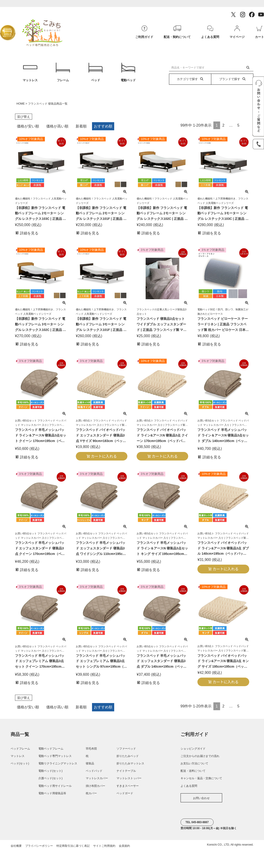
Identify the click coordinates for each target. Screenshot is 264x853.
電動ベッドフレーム (50, 750)
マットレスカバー (97, 780)
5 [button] (238, 127)
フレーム (63, 73)
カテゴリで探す (190, 79)
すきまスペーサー (128, 788)
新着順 (81, 128)
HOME (20, 105)
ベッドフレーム (20, 750)
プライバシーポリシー (39, 848)
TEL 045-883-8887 (197, 824)
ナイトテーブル (126, 773)
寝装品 (90, 765)
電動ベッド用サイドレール (55, 788)
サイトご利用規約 (104, 848)
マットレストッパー (129, 780)
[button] (245, 126)
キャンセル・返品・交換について (201, 780)
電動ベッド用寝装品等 (52, 795)
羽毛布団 (91, 750)
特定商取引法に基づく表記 (73, 848)
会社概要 (16, 848)
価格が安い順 (28, 128)
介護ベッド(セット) (50, 780)
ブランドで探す (232, 79)
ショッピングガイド (193, 750)
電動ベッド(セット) (50, 773)
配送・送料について (193, 773)
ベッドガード (125, 795)
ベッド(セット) (20, 765)
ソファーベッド (126, 750)
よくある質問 (189, 788)
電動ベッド (128, 73)
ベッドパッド (94, 773)
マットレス (30, 73)
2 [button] (223, 127)
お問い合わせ (201, 800)
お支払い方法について (194, 765)
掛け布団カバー (95, 788)
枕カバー (91, 795)
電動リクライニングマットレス (57, 765)
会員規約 (124, 848)
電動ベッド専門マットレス (55, 758)
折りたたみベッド (128, 758)
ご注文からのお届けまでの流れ (200, 758)
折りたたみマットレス (130, 765)
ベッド (95, 73)
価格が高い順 (57, 128)
